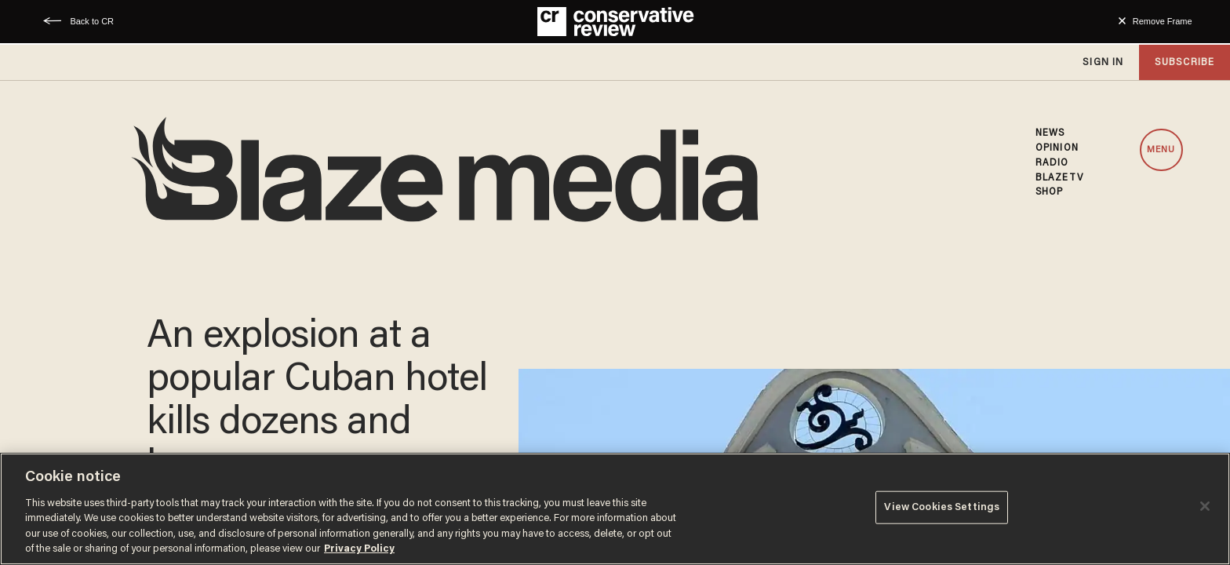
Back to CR (92, 21)
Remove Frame (1162, 21)
